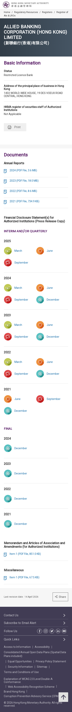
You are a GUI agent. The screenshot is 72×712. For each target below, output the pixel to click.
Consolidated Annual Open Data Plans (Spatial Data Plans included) (35, 654)
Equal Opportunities (20, 661)
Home (7, 12)
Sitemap (42, 666)
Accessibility (42, 646)
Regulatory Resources (26, 12)
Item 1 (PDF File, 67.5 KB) (24, 577)
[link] (52, 251)
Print (14, 127)
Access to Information (17, 646)
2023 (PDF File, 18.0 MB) (24, 180)
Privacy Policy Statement (51, 661)
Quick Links (11, 639)
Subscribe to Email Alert (20, 623)
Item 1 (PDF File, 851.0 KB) (25, 553)
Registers (47, 12)
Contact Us (11, 615)
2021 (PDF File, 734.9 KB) (24, 201)
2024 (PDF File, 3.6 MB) (23, 170)
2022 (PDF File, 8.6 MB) (23, 191)
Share (60, 596)
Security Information (20, 666)
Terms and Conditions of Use (21, 672)
